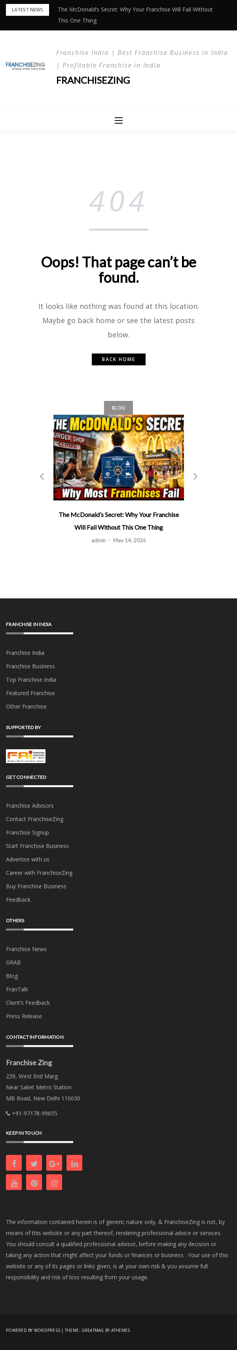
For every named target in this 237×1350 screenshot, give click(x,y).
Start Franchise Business (37, 846)
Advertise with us (27, 859)
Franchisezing (93, 80)
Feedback (18, 899)
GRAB (13, 962)
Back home (118, 358)
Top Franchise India (31, 679)
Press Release (24, 1016)
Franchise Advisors (30, 805)
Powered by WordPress (33, 1330)
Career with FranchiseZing (39, 872)
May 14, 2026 (129, 540)
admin (98, 540)
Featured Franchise (30, 693)
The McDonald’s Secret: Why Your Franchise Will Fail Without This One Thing (119, 521)
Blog (118, 407)
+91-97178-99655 (31, 1113)
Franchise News (26, 949)
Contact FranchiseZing (34, 819)
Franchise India (25, 652)
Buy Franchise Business (36, 886)
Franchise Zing (29, 1062)
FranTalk (17, 989)
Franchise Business (30, 666)
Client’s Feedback (28, 1002)
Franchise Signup (27, 832)
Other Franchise (26, 706)
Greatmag (93, 1330)
